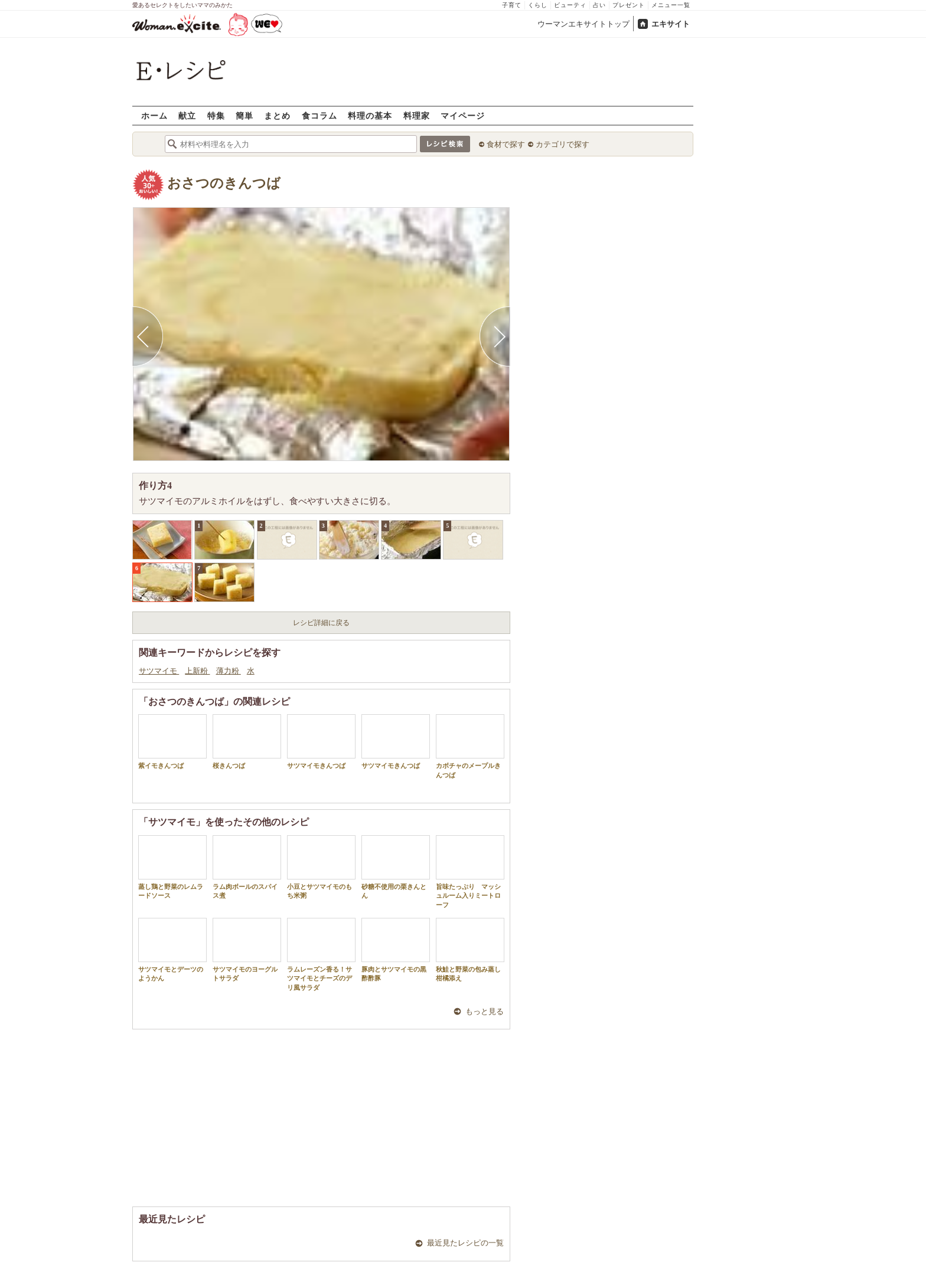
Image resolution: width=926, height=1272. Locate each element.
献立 (187, 115)
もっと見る (484, 1011)
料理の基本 (370, 115)
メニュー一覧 (670, 5)
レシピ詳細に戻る (321, 623)
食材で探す (506, 144)
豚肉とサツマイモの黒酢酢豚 (395, 950)
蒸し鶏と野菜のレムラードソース (172, 867)
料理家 (416, 115)
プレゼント (628, 5)
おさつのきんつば (224, 183)
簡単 (244, 115)
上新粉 (197, 670)
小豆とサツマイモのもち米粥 (321, 867)
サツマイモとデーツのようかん (172, 950)
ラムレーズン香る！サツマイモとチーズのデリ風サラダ (321, 954)
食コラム (319, 115)
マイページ (463, 115)
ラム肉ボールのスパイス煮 (247, 867)
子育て (511, 5)
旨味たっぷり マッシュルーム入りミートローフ (470, 871)
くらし (537, 5)
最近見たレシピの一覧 (465, 1242)
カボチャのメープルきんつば (470, 746)
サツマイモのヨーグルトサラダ (247, 950)
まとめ (277, 115)
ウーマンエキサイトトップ (583, 23)
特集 (216, 115)
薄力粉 (228, 670)
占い (599, 5)
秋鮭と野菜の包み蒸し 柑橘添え (471, 950)
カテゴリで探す (562, 144)
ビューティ (570, 5)
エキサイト (670, 23)
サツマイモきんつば (321, 741)
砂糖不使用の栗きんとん (395, 867)
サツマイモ (159, 670)
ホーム (154, 115)
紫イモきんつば (172, 741)
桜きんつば (247, 741)
